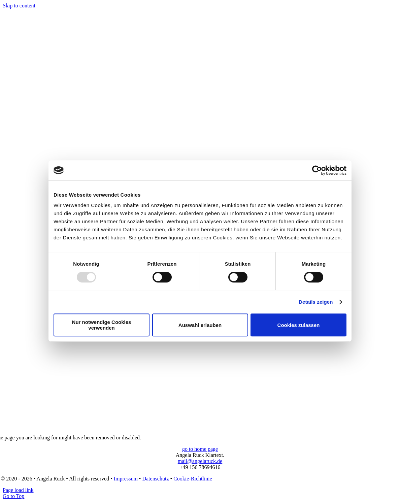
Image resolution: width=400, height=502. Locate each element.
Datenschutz (155, 478)
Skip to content (19, 5)
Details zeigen (316, 302)
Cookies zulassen (298, 325)
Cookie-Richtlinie (192, 478)
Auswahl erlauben (200, 325)
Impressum (126, 478)
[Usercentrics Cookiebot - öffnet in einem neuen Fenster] (317, 170)
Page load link (18, 490)
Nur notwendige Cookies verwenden (101, 325)
